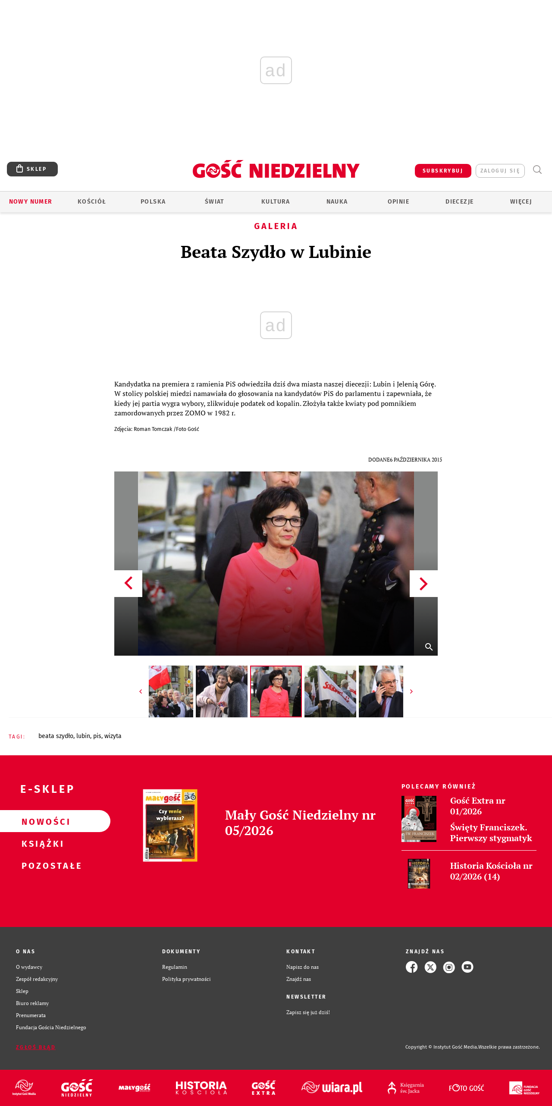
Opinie (398, 201)
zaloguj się (500, 171)
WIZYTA (113, 736)
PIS (97, 736)
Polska (153, 201)
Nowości (41, 821)
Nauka (337, 201)
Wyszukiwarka (537, 170)
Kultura (275, 201)
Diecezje (459, 201)
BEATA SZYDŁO (55, 736)
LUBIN (83, 736)
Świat (214, 201)
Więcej (521, 201)
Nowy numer (31, 201)
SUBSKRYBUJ (443, 171)
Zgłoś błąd (36, 1047)
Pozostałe (41, 865)
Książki (41, 843)
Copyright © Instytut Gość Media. (441, 1047)
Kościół (92, 201)
